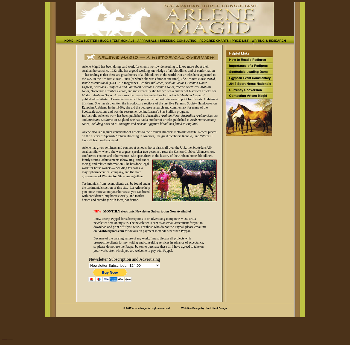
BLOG (104, 40)
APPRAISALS (147, 40)
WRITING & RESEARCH (268, 40)
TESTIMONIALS (123, 40)
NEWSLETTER (86, 40)
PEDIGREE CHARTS (214, 40)
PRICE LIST (240, 40)
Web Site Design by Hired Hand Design (204, 308)
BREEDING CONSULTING (177, 40)
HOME (68, 40)
